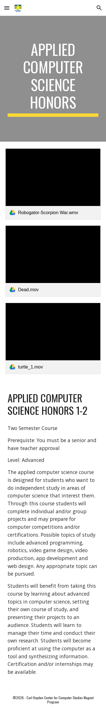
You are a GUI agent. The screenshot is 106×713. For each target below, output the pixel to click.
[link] (53, 184)
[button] (7, 8)
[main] (53, 78)
